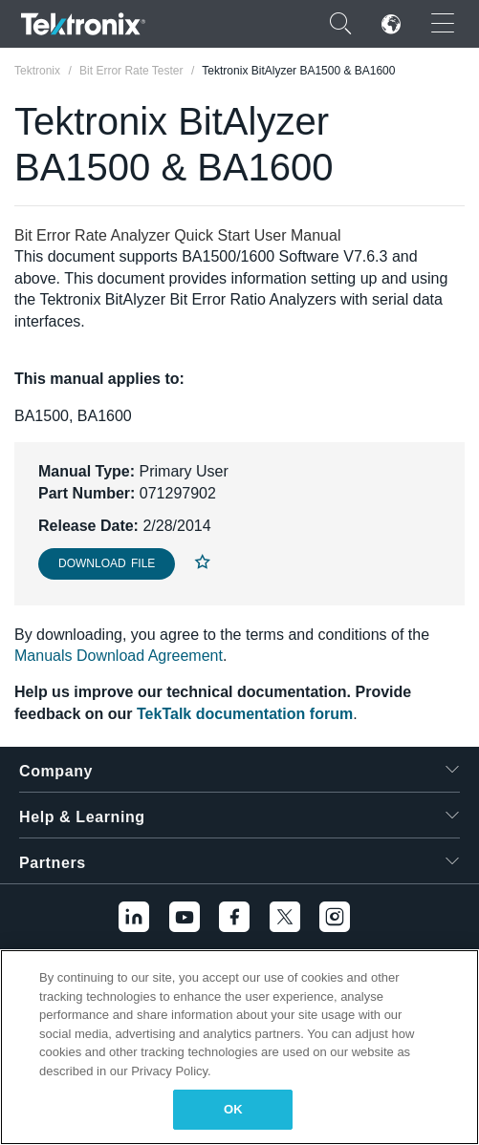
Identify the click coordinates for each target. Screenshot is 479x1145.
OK (233, 1109)
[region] (239, 1047)
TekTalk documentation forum (245, 714)
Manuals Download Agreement (118, 655)
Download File (106, 563)
